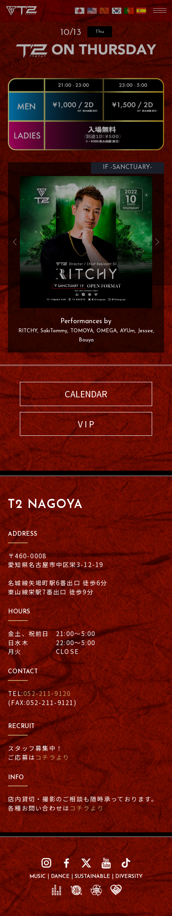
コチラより (52, 757)
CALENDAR (86, 393)
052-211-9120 (47, 693)
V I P (86, 424)
